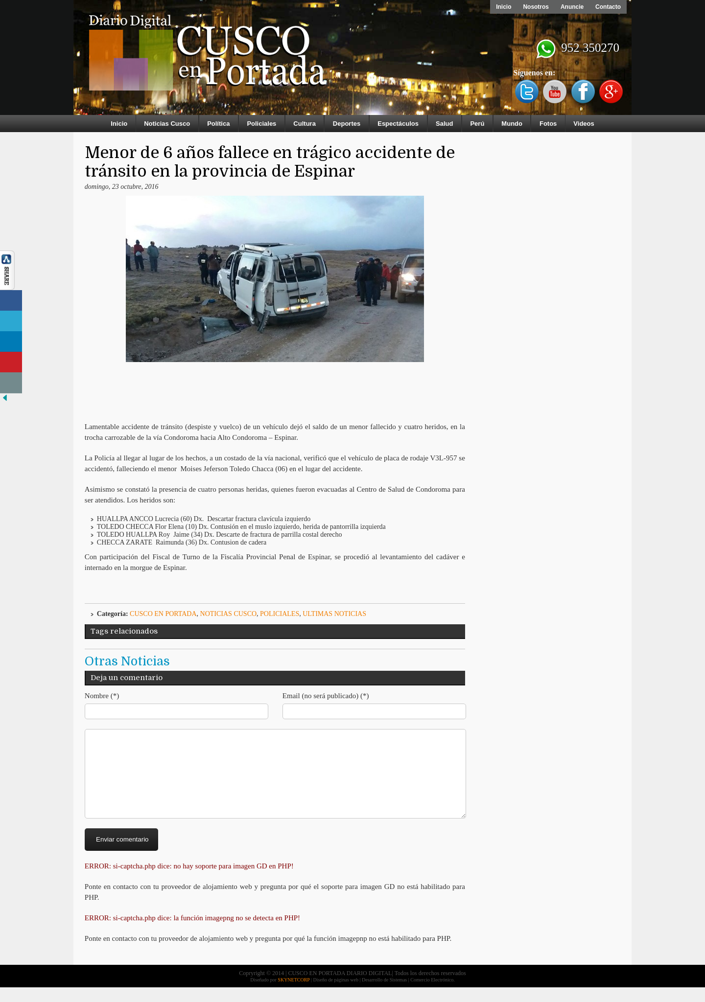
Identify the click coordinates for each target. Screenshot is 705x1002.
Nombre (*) (102, 696)
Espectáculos (398, 123)
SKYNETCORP (293, 994)
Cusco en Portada (163, 613)
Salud (444, 123)
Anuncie (572, 6)
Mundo (511, 123)
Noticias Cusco (167, 123)
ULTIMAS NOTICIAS (334, 613)
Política (218, 123)
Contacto (608, 6)
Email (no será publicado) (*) (325, 696)
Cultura (304, 123)
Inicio (503, 6)
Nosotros (536, 6)
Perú (477, 123)
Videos (583, 123)
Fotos (548, 123)
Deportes (346, 123)
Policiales (261, 123)
